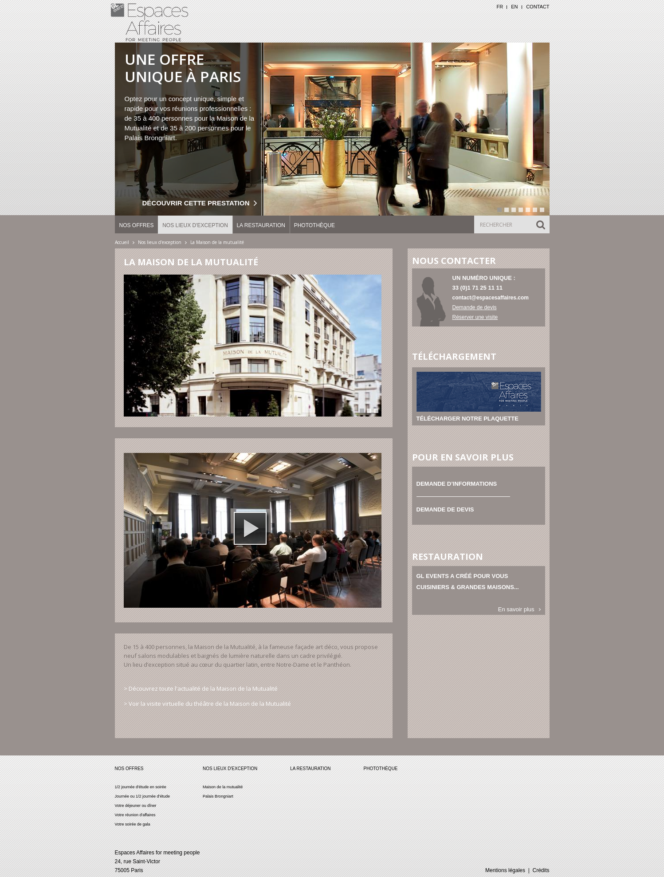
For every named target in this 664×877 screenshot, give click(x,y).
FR (499, 6)
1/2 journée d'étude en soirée (140, 787)
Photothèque (314, 225)
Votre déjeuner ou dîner (136, 805)
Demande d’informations (456, 483)
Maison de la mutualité (223, 787)
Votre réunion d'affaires (135, 815)
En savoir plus (516, 609)
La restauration (260, 225)
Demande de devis (474, 307)
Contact (537, 6)
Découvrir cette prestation (196, 203)
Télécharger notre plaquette (467, 418)
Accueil (122, 242)
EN (514, 6)
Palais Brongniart (218, 796)
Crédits (540, 870)
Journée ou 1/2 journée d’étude (142, 796)
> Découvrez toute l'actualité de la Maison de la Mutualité (201, 688)
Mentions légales (505, 870)
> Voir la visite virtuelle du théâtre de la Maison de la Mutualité (207, 704)
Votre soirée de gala (132, 824)
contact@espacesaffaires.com (490, 298)
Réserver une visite (475, 317)
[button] (250, 528)
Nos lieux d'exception (195, 225)
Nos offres (136, 225)
